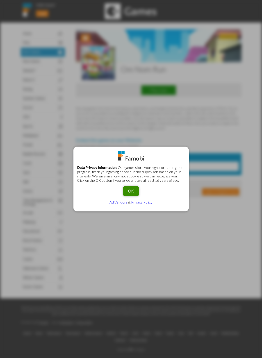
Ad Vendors (118, 202)
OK (131, 191)
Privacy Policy (142, 202)
